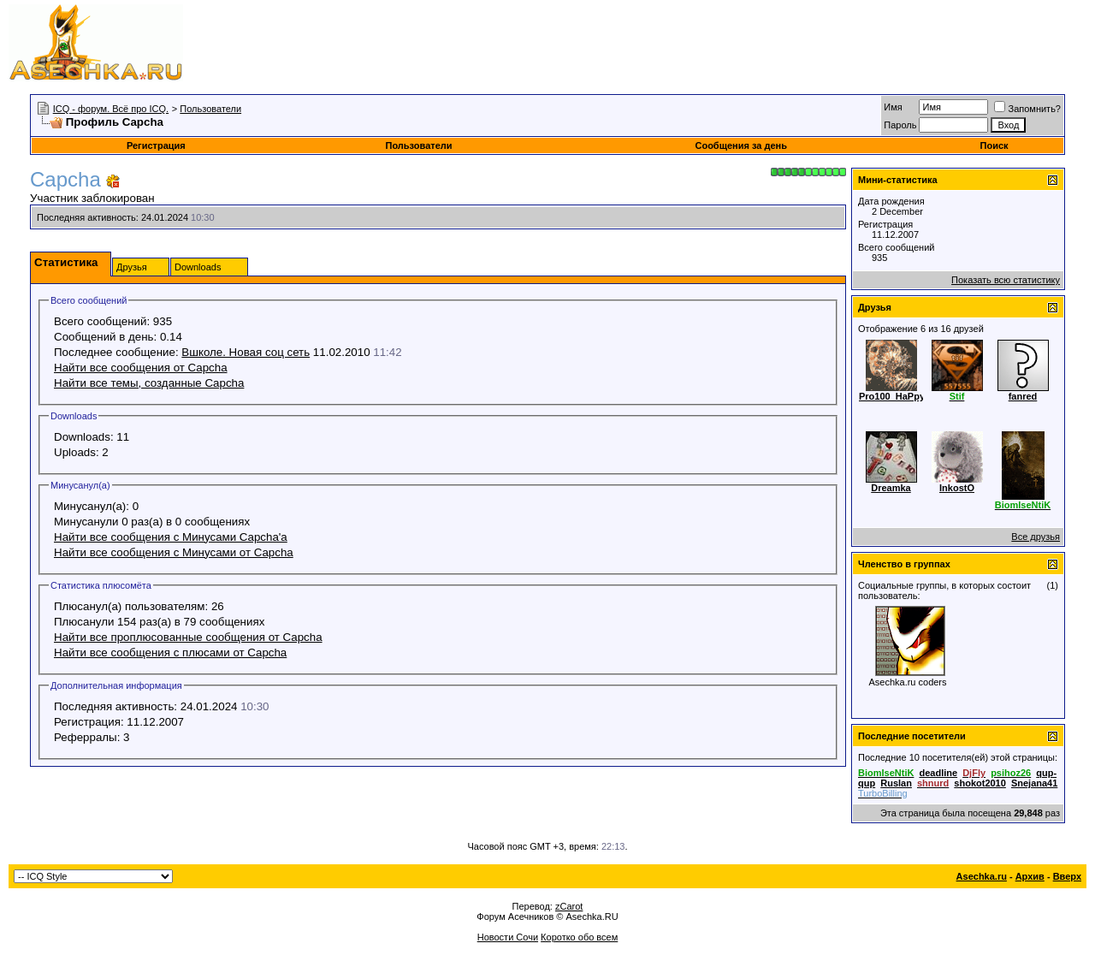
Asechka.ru (981, 876)
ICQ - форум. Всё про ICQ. (111, 109)
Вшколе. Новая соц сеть (245, 352)
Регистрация (156, 145)
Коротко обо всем (579, 937)
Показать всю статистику (1005, 280)
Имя (893, 107)
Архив (1030, 876)
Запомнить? (1027, 109)
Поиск (994, 145)
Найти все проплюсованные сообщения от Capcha (188, 637)
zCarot (569, 906)
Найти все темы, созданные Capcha (149, 383)
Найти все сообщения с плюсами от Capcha (170, 652)
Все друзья (1035, 536)
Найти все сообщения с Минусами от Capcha (173, 552)
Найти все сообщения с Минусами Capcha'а (170, 537)
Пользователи (210, 109)
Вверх (1067, 876)
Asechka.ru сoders (907, 682)
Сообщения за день (740, 145)
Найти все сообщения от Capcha (141, 367)
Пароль (900, 125)
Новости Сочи (507, 937)
